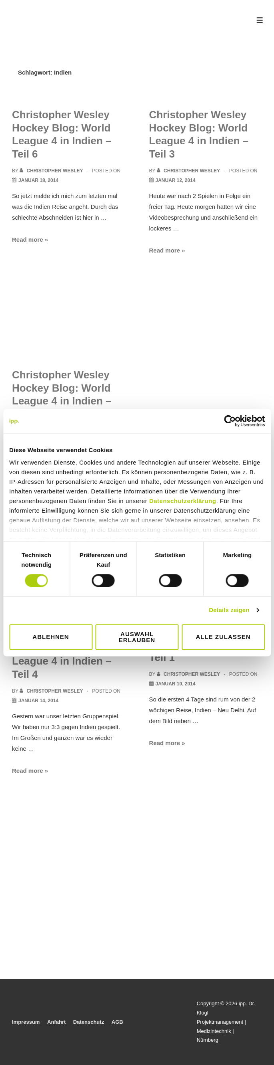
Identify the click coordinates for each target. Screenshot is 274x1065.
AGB (117, 1022)
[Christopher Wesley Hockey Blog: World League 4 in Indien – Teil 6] (38, 180)
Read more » (30, 239)
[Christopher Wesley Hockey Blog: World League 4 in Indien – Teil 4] (38, 700)
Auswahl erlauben (137, 637)
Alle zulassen (223, 637)
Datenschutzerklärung (182, 500)
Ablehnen (50, 637)
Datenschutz (88, 1022)
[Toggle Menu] (260, 20)
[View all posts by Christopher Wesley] (52, 171)
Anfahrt (56, 1022)
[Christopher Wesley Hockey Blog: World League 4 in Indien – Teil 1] (176, 684)
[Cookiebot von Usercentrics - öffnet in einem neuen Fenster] (230, 421)
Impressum (26, 1022)
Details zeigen (229, 610)
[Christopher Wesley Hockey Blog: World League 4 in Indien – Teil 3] (176, 180)
